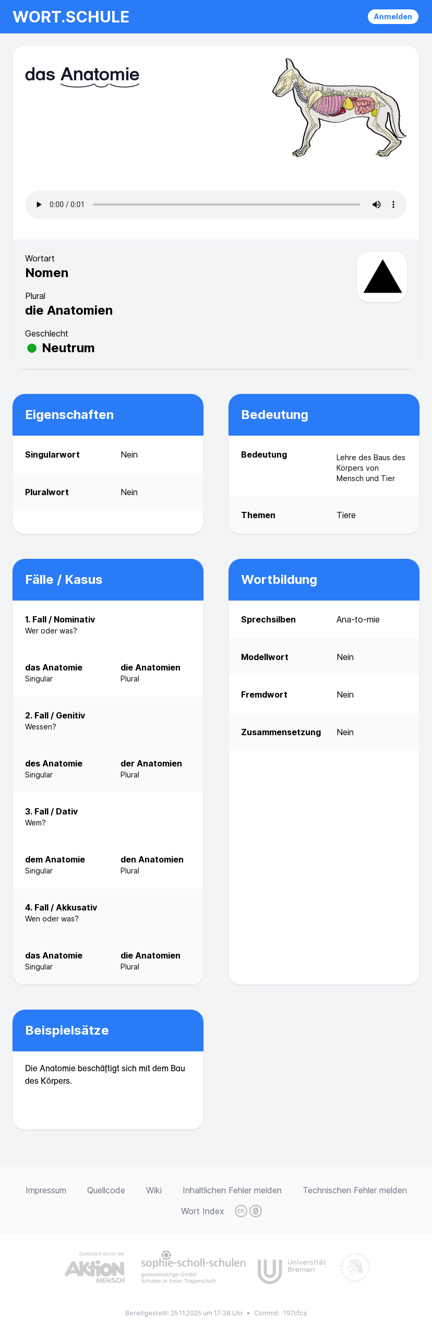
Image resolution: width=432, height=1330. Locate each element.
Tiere (346, 515)
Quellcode (106, 1190)
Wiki (154, 1190)
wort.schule (71, 16)
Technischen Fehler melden (355, 1190)
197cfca (295, 1313)
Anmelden (393, 16)
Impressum (46, 1190)
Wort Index (202, 1211)
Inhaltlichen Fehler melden (232, 1190)
